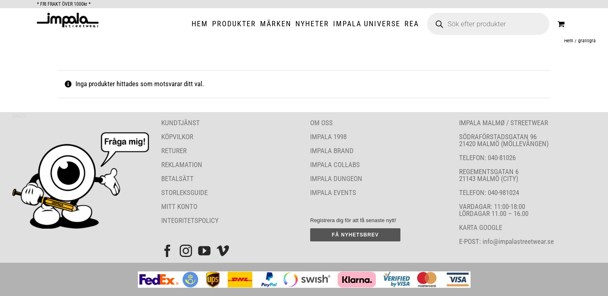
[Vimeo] (223, 251)
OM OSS (321, 123)
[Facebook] (167, 251)
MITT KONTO (179, 206)
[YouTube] (204, 251)
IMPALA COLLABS (335, 165)
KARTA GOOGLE (480, 227)
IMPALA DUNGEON (336, 178)
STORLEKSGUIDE (184, 192)
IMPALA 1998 (328, 137)
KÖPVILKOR (177, 137)
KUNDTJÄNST (180, 123)
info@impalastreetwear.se (517, 241)
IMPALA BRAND (332, 151)
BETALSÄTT (177, 178)
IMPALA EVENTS (333, 192)
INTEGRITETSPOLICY (190, 220)
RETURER (174, 151)
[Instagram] (186, 251)
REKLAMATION (181, 165)
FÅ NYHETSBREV (355, 235)
